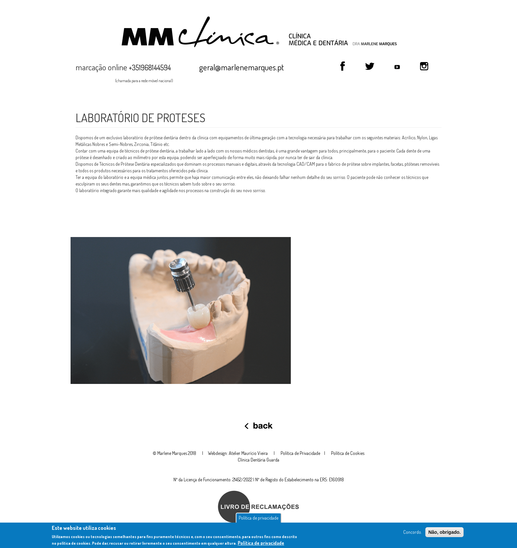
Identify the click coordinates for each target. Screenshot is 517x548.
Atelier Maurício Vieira (248, 453)
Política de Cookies (347, 453)
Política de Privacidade (300, 453)
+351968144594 (150, 67)
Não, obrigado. (444, 533)
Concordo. (412, 533)
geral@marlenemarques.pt (241, 67)
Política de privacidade (258, 519)
